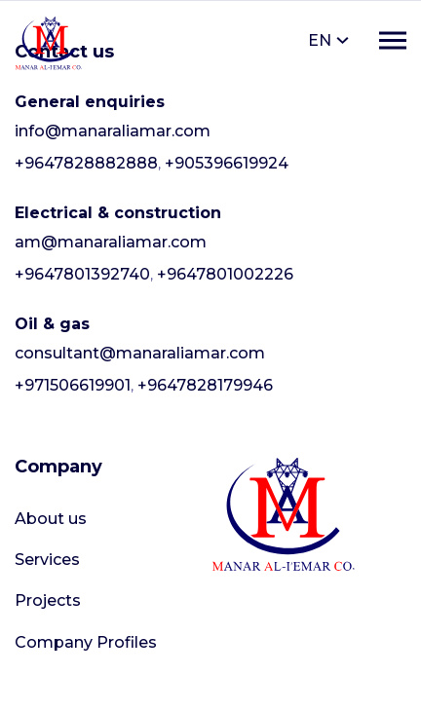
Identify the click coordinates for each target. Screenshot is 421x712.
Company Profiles (86, 642)
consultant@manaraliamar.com (140, 353)
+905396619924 (226, 163)
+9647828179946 (205, 385)
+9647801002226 (225, 274)
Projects (48, 600)
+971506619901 (73, 385)
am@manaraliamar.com (111, 242)
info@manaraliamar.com (112, 131)
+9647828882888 (86, 163)
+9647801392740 (82, 274)
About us (51, 518)
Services (47, 559)
